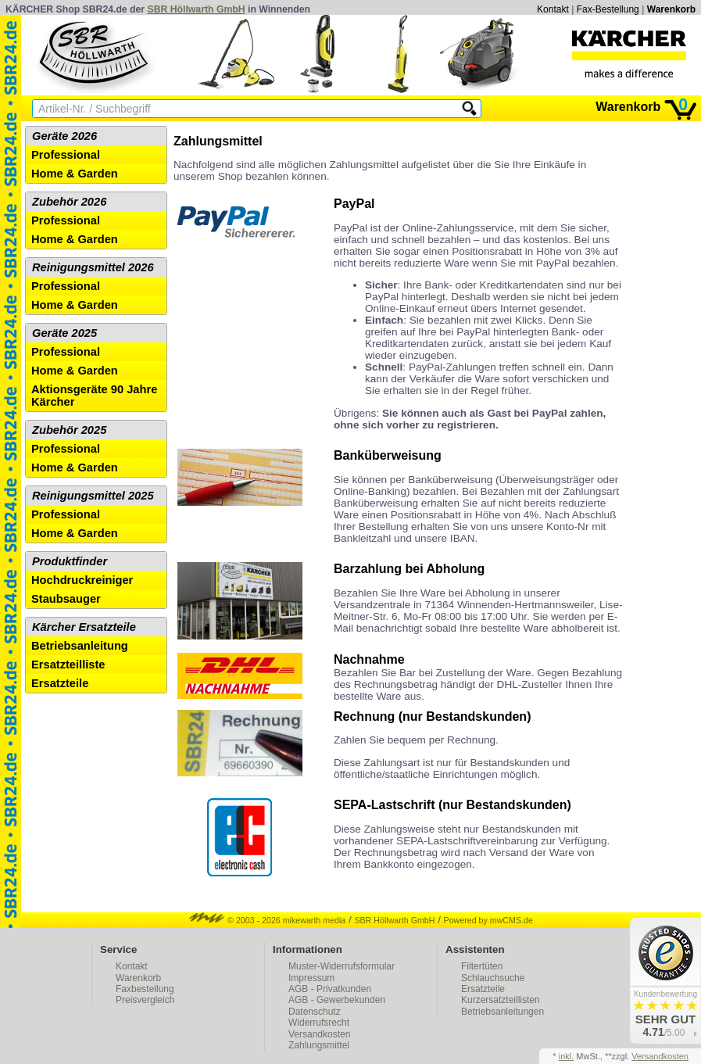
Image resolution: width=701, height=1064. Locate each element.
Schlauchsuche (492, 978)
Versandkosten (319, 1034)
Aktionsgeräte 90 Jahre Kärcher (94, 395)
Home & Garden (74, 173)
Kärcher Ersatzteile (84, 627)
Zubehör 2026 (69, 201)
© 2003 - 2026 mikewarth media (267, 920)
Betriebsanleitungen (502, 1011)
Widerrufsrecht (318, 1022)
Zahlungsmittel (318, 1045)
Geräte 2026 (64, 136)
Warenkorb (671, 9)
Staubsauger (66, 599)
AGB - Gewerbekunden (336, 999)
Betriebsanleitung (79, 645)
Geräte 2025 (64, 333)
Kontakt (553, 9)
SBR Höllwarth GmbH (196, 9)
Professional (65, 155)
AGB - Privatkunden (329, 988)
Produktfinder (69, 561)
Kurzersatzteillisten (500, 999)
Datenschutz (314, 1011)
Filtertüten (482, 966)
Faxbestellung (145, 988)
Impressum (311, 978)
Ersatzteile (59, 683)
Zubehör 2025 (69, 430)
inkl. (566, 1056)
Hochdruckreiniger (82, 580)
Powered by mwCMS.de (488, 920)
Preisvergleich (145, 999)
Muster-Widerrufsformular (341, 966)
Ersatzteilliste (68, 664)
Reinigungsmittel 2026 (93, 267)
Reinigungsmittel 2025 (93, 495)
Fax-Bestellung (608, 9)
